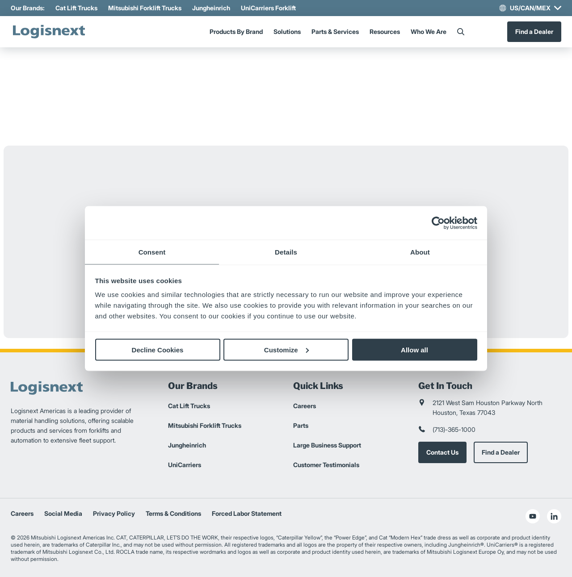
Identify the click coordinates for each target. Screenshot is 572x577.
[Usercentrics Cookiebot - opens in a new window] (438, 223)
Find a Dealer (534, 31)
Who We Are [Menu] (428, 31)
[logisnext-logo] (49, 32)
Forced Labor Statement (247, 513)
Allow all (414, 349)
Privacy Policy (114, 513)
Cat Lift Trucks (76, 8)
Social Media (63, 513)
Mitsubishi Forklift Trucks (144, 8)
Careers (304, 406)
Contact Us (442, 452)
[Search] (460, 32)
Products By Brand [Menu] (236, 31)
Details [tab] (286, 252)
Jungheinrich (211, 8)
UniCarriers (184, 464)
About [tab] (420, 252)
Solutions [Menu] (287, 31)
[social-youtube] (533, 516)
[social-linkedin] (554, 516)
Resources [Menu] (385, 31)
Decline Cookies (158, 349)
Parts (300, 425)
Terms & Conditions (173, 513)
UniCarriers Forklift (268, 8)
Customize (286, 349)
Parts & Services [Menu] (335, 31)
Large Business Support (327, 445)
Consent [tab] (152, 252)
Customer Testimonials (326, 464)
